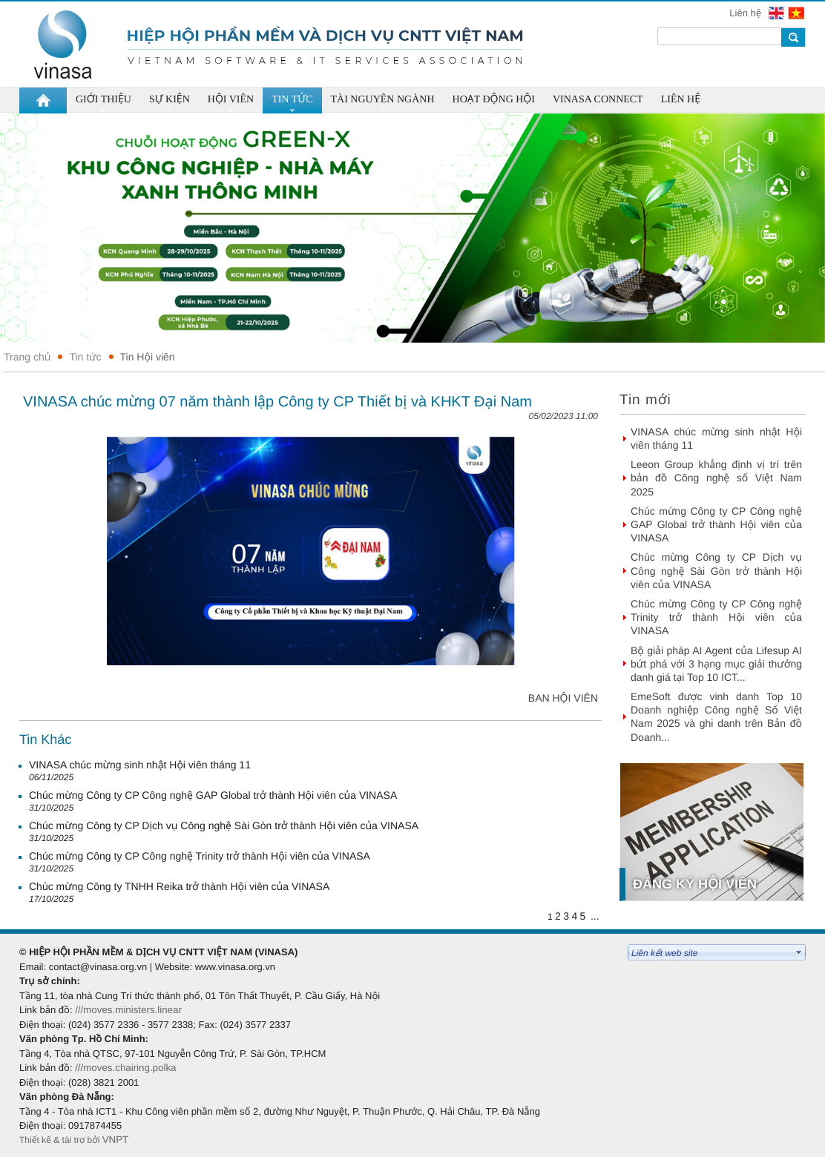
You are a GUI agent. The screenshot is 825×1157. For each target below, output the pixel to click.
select (799, 952)
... (595, 916)
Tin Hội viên (147, 357)
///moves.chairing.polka (125, 1067)
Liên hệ (746, 13)
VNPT (116, 1139)
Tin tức (85, 357)
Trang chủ (27, 357)
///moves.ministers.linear (128, 1009)
